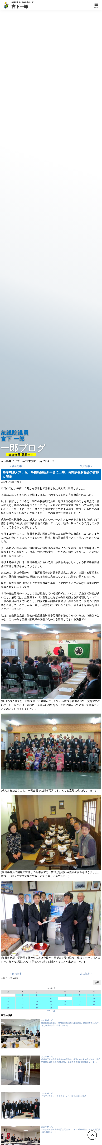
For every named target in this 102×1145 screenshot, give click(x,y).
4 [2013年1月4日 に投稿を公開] (65, 995)
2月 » (54, 1011)
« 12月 (48, 1011)
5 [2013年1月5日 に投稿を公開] (79, 995)
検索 (97, 982)
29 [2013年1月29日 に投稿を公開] (22, 1008)
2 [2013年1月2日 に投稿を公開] (36, 995)
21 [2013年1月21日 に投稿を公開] (8, 1005)
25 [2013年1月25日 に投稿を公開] (65, 1005)
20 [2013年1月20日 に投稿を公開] (94, 1001)
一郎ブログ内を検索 (9, 978)
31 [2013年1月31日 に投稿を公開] (51, 1008)
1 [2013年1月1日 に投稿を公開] (22, 995)
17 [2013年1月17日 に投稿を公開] (51, 1001)
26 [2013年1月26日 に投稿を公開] (79, 1005)
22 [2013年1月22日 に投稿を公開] (22, 1005)
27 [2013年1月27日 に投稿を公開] (94, 1005)
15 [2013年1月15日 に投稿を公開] (22, 1001)
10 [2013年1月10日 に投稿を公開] (51, 998)
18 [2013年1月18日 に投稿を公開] (65, 1001)
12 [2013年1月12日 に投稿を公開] (79, 998)
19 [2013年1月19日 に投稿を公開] (79, 1001)
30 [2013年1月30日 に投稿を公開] (37, 1008)
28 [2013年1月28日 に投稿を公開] (8, 1008)
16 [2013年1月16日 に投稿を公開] (37, 1001)
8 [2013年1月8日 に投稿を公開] (22, 998)
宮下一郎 (22, 6)
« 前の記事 (16, 466)
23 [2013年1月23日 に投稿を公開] (37, 1005)
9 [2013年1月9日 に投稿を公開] (36, 998)
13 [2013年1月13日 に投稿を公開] (94, 998)
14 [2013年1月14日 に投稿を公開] (8, 1001)
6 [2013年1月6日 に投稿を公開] (93, 995)
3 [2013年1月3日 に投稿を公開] (51, 995)
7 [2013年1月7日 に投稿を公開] (8, 998)
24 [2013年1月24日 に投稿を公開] (51, 1005)
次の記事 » (86, 466)
